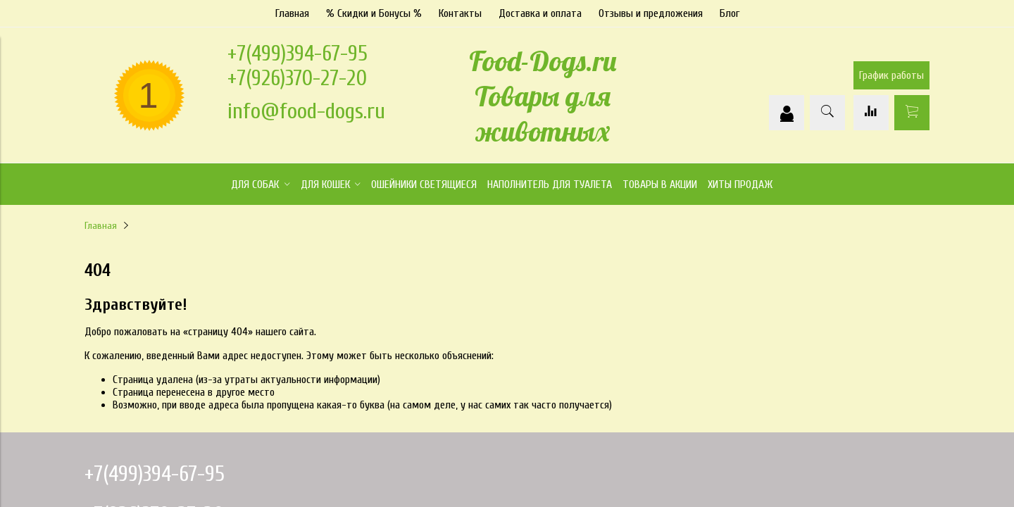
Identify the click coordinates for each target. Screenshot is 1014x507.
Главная (292, 13)
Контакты (460, 13)
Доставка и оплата (540, 13)
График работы (891, 75)
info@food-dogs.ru (306, 111)
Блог (729, 13)
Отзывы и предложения (651, 13)
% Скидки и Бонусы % (374, 13)
